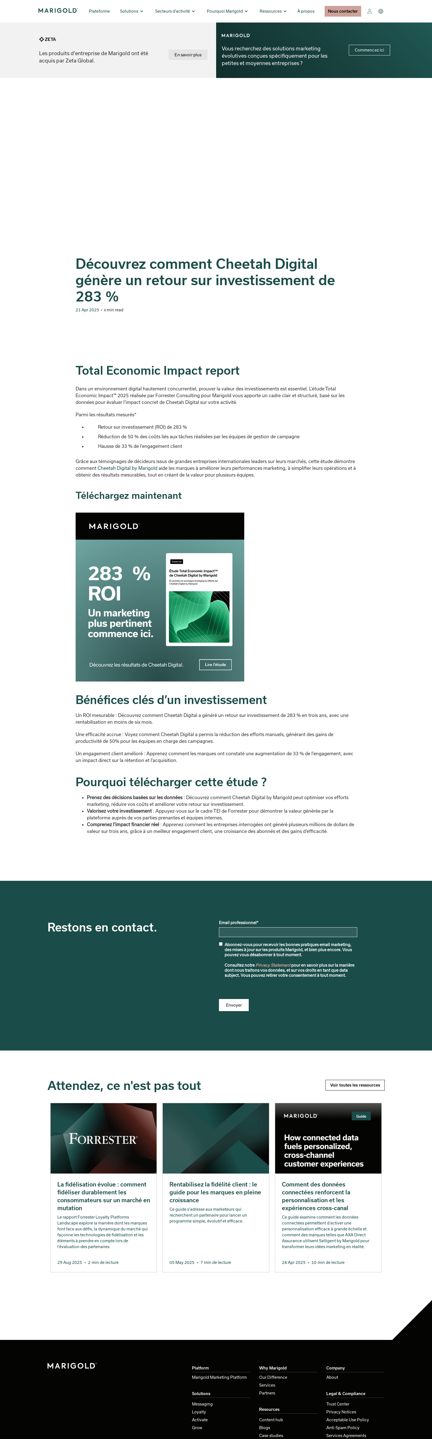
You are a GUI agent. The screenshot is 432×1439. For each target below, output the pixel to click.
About (332, 1377)
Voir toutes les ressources (355, 1085)
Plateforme (99, 11)
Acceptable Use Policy (347, 1419)
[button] (132, 11)
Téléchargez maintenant (129, 495)
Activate (200, 1419)
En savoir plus (188, 54)
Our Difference (273, 1377)
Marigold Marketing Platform (219, 1377)
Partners (267, 1393)
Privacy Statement (272, 965)
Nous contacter (343, 11)
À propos (306, 11)
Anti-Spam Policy (342, 1427)
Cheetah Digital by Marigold (127, 468)
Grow (197, 1427)
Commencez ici (369, 50)
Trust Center (337, 1404)
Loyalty (199, 1411)
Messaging (202, 1404)
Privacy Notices (341, 1411)
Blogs (264, 1427)
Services (267, 1385)
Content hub (271, 1419)
